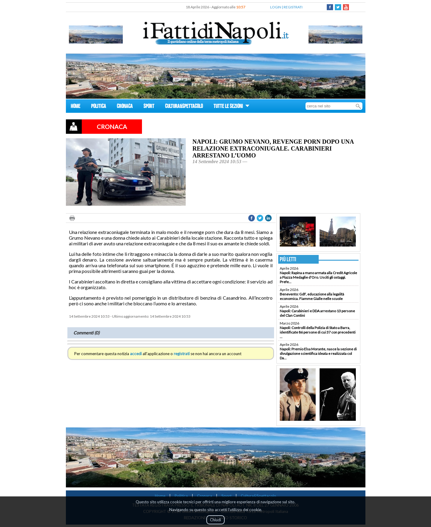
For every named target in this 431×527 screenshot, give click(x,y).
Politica (181, 495)
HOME (75, 107)
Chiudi (215, 519)
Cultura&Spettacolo (258, 495)
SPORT (148, 107)
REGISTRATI (293, 7)
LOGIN (275, 7)
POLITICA (98, 107)
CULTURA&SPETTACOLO (184, 107)
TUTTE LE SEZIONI (231, 107)
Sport (226, 495)
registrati (182, 353)
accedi (136, 353)
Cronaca (204, 495)
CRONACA (125, 107)
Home (160, 495)
